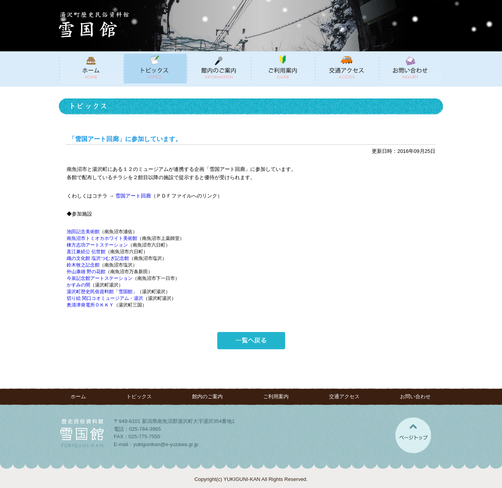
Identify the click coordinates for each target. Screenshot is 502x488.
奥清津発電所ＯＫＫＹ (90, 305)
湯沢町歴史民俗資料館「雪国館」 (102, 291)
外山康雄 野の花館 (86, 271)
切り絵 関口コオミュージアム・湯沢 (105, 298)
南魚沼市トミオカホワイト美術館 (102, 238)
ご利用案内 (276, 396)
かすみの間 (78, 285)
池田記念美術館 (83, 231)
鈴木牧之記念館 (83, 265)
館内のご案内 (207, 396)
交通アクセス (344, 396)
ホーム (78, 396)
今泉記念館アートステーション (100, 278)
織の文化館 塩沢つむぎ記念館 (98, 258)
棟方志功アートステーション (97, 245)
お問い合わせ (415, 396)
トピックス (139, 396)
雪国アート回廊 (133, 196)
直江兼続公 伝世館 (86, 251)
